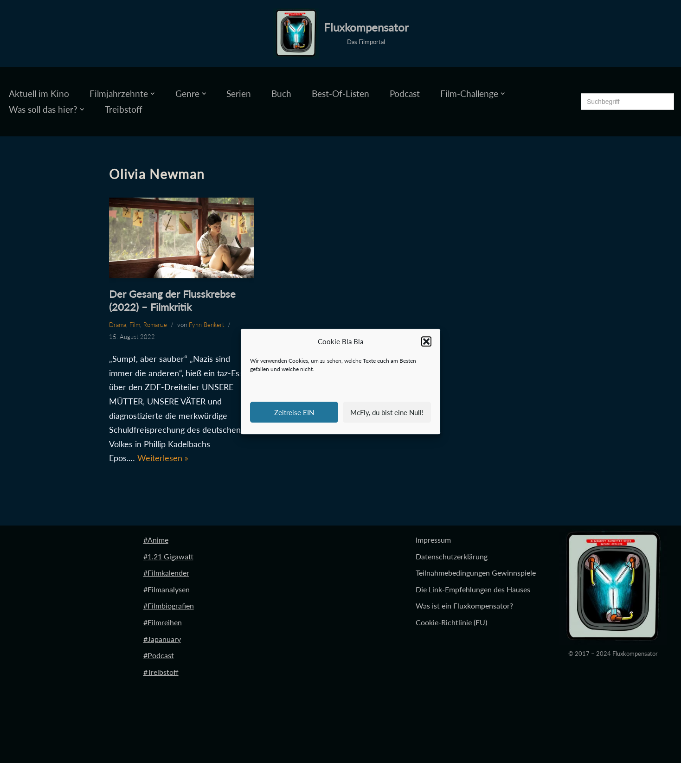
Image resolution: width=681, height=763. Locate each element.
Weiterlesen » (162, 458)
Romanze (155, 324)
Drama (117, 324)
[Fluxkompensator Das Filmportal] (341, 33)
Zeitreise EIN (294, 412)
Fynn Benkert (206, 324)
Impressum (433, 539)
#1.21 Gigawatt (168, 556)
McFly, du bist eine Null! (387, 412)
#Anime (155, 539)
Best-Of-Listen (340, 93)
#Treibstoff (161, 671)
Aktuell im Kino (39, 93)
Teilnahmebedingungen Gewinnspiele (476, 572)
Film (134, 324)
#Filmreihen (162, 622)
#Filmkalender (166, 572)
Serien (238, 93)
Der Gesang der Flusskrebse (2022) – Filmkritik (172, 301)
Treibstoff (123, 109)
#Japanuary (162, 639)
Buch (281, 93)
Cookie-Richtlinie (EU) (451, 622)
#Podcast (158, 655)
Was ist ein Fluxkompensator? (464, 605)
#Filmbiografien (168, 605)
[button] (426, 341)
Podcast (405, 93)
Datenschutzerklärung (452, 556)
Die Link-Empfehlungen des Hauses (473, 589)
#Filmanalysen (166, 589)
